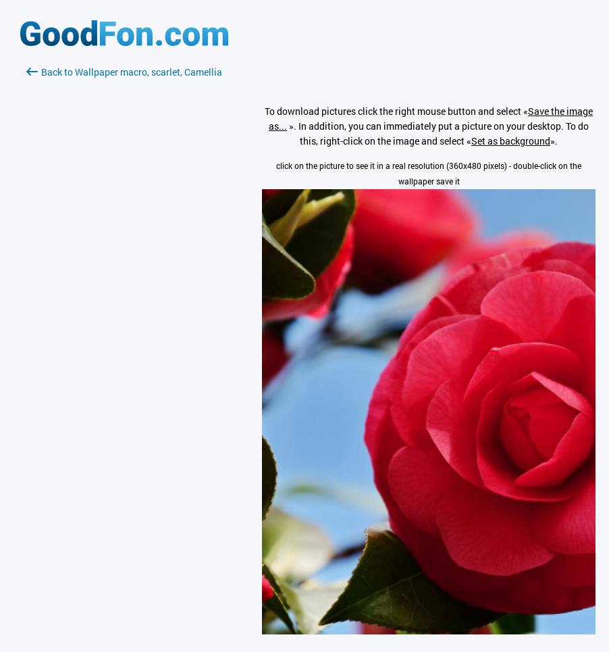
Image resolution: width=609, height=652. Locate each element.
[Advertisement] (124, 240)
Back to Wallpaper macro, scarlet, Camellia (124, 72)
